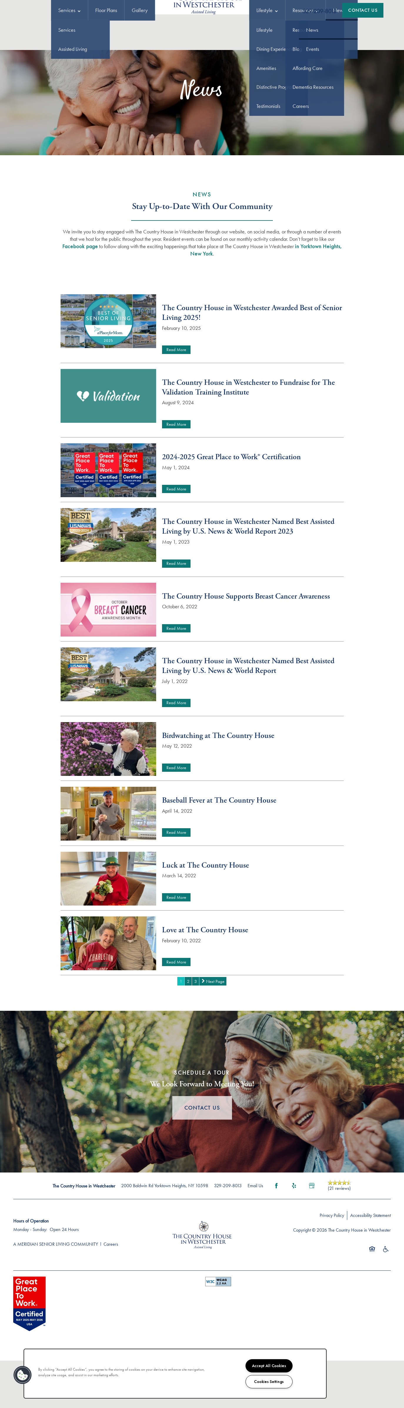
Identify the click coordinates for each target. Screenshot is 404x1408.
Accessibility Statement (370, 1248)
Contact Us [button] (202, 1140)
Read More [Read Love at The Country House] (176, 995)
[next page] (212, 1014)
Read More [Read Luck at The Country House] (176, 930)
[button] (362, 10)
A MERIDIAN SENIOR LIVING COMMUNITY (55, 1277)
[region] (175, 1374)
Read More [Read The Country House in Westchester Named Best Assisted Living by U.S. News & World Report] (176, 735)
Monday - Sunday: (30, 1262)
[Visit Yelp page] (294, 1218)
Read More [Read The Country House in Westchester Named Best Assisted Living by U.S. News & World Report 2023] (176, 596)
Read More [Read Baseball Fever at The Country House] (176, 865)
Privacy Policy (332, 1248)
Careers (110, 1277)
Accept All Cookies (269, 1365)
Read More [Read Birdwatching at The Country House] (176, 800)
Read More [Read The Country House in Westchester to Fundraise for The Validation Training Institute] (176, 457)
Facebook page (80, 278)
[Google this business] (311, 1218)
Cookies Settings (269, 1381)
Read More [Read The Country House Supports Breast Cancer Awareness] (176, 661)
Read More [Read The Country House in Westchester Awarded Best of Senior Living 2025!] (176, 382)
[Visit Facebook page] (276, 1218)
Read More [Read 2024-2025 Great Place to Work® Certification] (176, 522)
